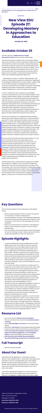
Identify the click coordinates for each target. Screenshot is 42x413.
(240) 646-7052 (13, 403)
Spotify (7, 57)
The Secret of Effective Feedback (14, 331)
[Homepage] (4, 3)
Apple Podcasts (19, 55)
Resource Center (11, 9)
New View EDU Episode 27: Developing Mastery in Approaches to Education (20, 10)
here (19, 347)
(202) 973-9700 (14, 400)
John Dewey (15, 327)
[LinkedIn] (22, 388)
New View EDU (30, 9)
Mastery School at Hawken (25, 318)
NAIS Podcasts (21, 9)
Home (3, 9)
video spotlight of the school (17, 323)
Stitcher (12, 57)
